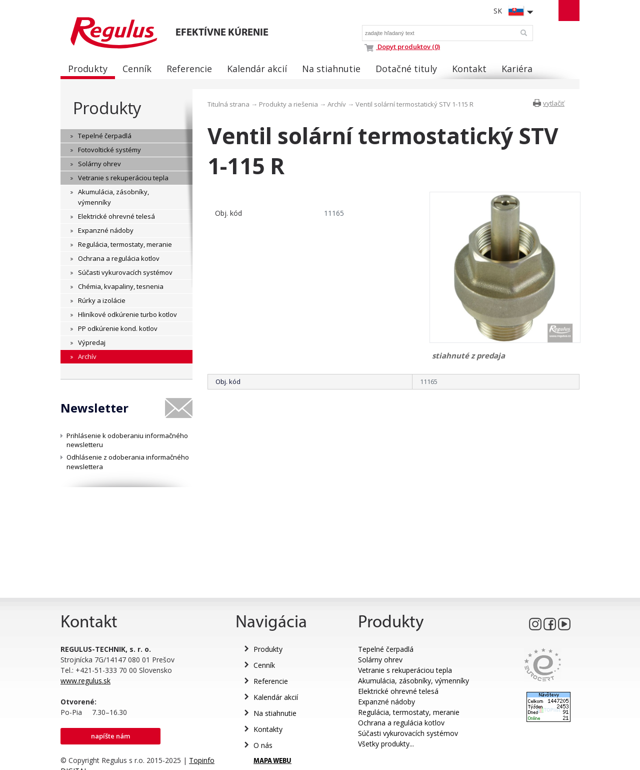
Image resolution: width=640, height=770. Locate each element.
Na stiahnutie (275, 713)
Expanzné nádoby (386, 701)
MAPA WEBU (273, 761)
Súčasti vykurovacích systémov (408, 733)
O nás (263, 745)
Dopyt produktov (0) (402, 46)
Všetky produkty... (386, 743)
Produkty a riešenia (288, 104)
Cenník (264, 665)
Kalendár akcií (276, 697)
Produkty (107, 108)
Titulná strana (229, 104)
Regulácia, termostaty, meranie (409, 712)
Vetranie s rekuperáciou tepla (405, 670)
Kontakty (268, 729)
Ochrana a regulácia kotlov (401, 722)
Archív (337, 104)
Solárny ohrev (380, 659)
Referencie (271, 681)
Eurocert (543, 664)
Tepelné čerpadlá (386, 649)
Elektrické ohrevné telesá (398, 691)
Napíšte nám (110, 735)
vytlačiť (553, 103)
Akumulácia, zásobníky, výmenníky (413, 680)
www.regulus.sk (85, 680)
